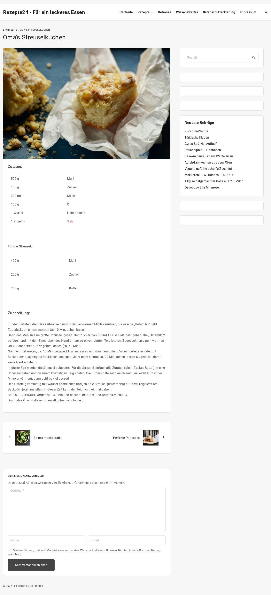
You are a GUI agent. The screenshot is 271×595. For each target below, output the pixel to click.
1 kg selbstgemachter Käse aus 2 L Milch (214, 181)
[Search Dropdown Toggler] (266, 12)
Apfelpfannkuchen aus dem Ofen (208, 162)
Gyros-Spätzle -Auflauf (201, 144)
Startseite (10, 29)
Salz (70, 221)
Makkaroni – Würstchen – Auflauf (209, 175)
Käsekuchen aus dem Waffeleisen (209, 156)
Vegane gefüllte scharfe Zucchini (208, 169)
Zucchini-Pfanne (196, 131)
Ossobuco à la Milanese (202, 187)
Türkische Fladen (197, 137)
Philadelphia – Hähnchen (203, 150)
